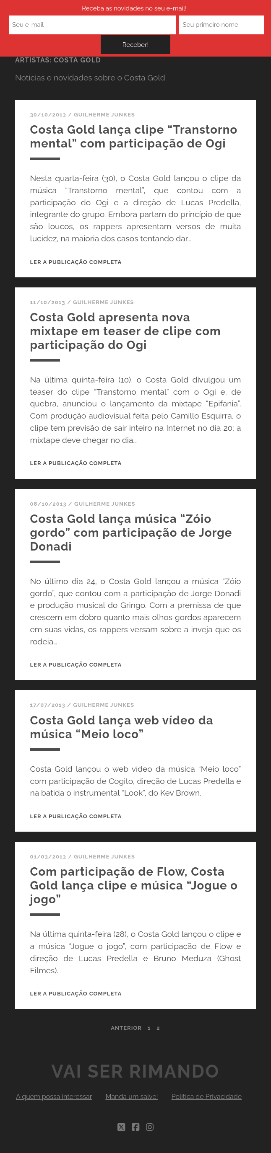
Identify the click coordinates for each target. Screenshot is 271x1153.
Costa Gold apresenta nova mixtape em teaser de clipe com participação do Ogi (124, 342)
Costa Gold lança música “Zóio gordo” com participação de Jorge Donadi (131, 543)
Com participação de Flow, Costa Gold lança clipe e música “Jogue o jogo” (121, 893)
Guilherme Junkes (104, 114)
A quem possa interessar (54, 1105)
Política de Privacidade (207, 1105)
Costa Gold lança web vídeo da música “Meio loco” (126, 736)
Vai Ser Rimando (135, 1079)
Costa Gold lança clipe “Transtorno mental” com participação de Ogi (116, 142)
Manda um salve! (131, 1105)
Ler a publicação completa (76, 274)
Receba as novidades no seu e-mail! (82, 12)
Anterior (126, 1036)
